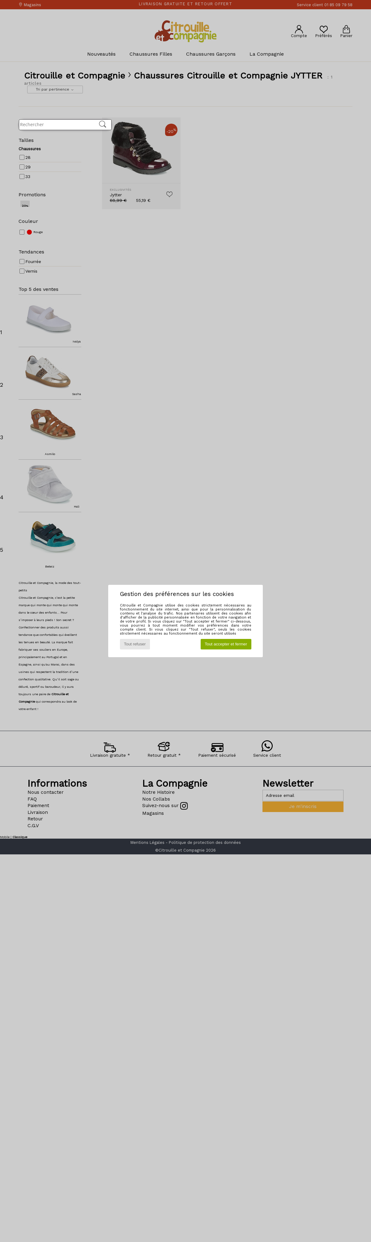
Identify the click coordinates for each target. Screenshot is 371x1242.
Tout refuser (135, 644)
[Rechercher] (103, 124)
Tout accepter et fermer (226, 644)
